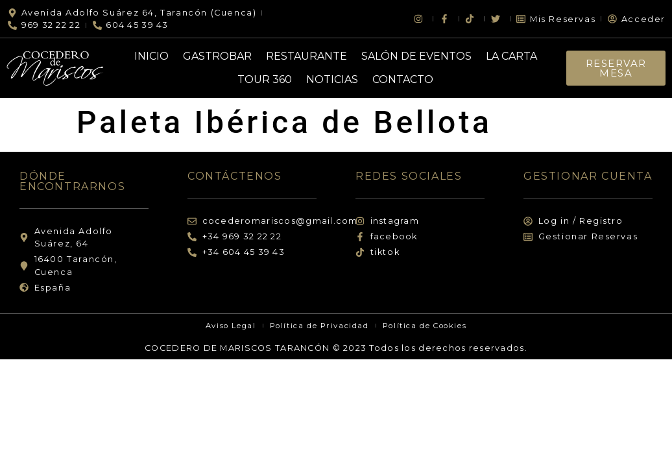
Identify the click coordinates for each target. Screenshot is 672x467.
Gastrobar (217, 56)
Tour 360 (264, 79)
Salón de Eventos (416, 56)
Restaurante (306, 56)
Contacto (402, 79)
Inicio (151, 56)
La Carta (511, 56)
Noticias (332, 79)
